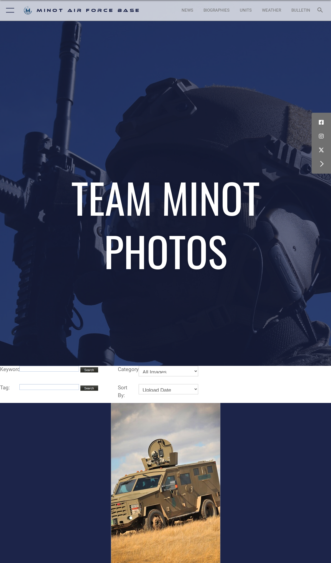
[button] (9, 10)
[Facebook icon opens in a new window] (321, 122)
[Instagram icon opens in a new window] (321, 136)
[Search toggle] (321, 10)
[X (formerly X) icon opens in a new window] (321, 150)
